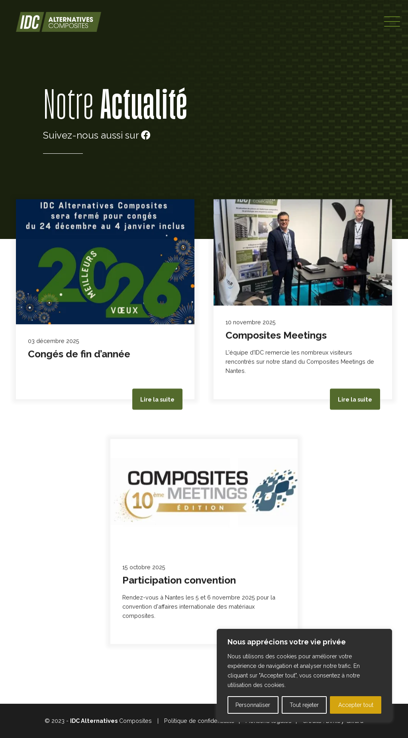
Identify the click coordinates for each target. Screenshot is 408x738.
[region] (304, 675)
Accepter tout (355, 705)
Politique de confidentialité (199, 720)
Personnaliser (252, 705)
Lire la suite (157, 399)
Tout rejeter (304, 705)
